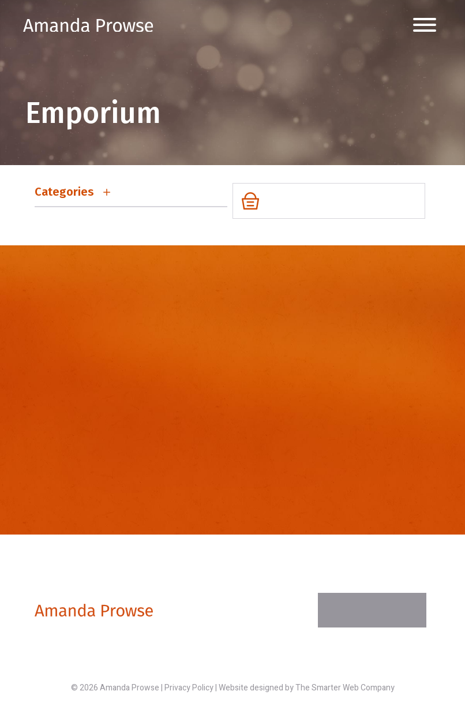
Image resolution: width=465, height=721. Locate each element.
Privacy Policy (188, 688)
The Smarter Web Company (345, 688)
